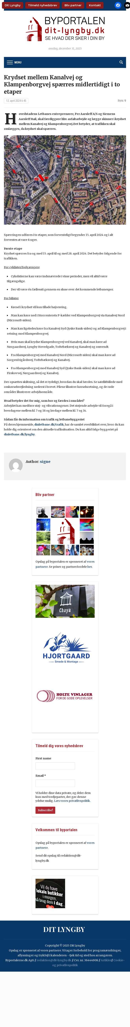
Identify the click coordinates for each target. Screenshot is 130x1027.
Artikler (106, 960)
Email (41, 775)
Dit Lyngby (13, 5)
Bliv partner (73, 5)
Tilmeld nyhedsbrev (42, 5)
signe (45, 461)
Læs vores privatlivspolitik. (72, 801)
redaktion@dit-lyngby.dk (54, 960)
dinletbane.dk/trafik (49, 424)
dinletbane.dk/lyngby (19, 434)
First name (43, 758)
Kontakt (95, 5)
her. (90, 566)
